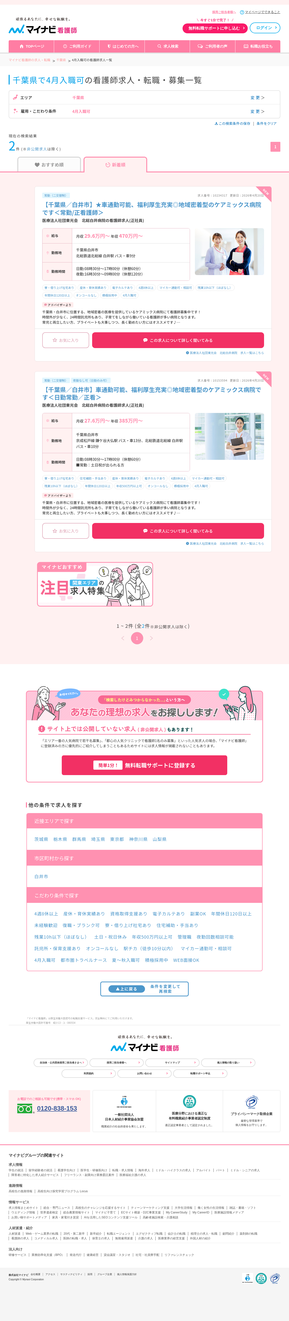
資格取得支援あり (129, 913)
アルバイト (203, 1170)
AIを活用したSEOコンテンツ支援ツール (111, 1217)
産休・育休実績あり (93, 287)
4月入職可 (129, 295)
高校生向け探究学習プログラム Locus (63, 1191)
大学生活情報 (183, 1207)
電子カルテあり (122, 287)
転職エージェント (119, 1233)
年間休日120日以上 (57, 295)
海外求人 (144, 1170)
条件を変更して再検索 (144, 988)
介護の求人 (145, 1238)
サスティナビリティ (71, 1274)
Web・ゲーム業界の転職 (42, 1233)
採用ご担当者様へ (224, 12)
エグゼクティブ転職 (149, 1233)
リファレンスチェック (179, 1255)
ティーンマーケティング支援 (150, 1207)
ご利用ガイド (80, 46)
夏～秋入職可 (126, 960)
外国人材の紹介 (200, 1238)
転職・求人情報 (122, 1170)
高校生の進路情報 (20, 1191)
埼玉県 (98, 839)
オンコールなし (86, 295)
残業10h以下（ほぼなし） (215, 287)
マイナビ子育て (105, 1212)
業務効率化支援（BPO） (48, 1255)
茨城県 (41, 839)
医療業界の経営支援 (171, 1238)
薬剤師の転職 (248, 1233)
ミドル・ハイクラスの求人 (173, 1170)
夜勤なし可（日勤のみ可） (91, 380)
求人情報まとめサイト (23, 1207)
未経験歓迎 (46, 925)
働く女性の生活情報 (211, 1207)
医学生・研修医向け (94, 1170)
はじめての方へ (126, 46)
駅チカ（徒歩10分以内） (150, 948)
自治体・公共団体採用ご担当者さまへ (61, 1062)
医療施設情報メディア (229, 1212)
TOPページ (35, 46)
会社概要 (36, 1274)
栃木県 (60, 839)
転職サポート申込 (200, 1073)
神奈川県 (138, 839)
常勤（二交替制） (56, 195)
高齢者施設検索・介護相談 (160, 1217)
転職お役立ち (261, 46)
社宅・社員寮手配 (147, 1255)
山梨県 (160, 839)
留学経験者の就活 (40, 1170)
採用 (89, 1274)
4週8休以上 (146, 287)
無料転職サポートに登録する (144, 765)
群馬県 (79, 839)
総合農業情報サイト (76, 1212)
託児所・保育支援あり (57, 948)
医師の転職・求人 (75, 1238)
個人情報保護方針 (127, 1274)
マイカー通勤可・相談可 (175, 287)
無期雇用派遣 (124, 1238)
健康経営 (93, 1255)
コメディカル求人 (46, 1238)
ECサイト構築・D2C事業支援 (141, 1212)
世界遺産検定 (49, 1212)
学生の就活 (16, 1170)
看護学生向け (66, 1170)
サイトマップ (172, 1062)
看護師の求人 (20, 1238)
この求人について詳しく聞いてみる (178, 340)
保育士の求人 (101, 1238)
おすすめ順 (49, 164)
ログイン (264, 28)
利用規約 (89, 1073)
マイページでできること (262, 12)
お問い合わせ (144, 1073)
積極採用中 (109, 295)
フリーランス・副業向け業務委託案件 (89, 1175)
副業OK (198, 913)
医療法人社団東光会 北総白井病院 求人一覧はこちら (227, 353)
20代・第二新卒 (73, 1233)
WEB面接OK (186, 960)
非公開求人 (37, 148)
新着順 (115, 164)
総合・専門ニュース (56, 1207)
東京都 (117, 839)
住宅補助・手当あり (93, 478)
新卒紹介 (96, 1233)
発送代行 (76, 1255)
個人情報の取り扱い (228, 1062)
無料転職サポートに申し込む (214, 28)
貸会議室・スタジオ (117, 1255)
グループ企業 (104, 1274)
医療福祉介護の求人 (133, 1175)
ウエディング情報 (23, 1212)
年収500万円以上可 (129, 486)
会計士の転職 (177, 1233)
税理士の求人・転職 (204, 1233)
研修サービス (17, 1255)
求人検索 (171, 46)
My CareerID (200, 1212)
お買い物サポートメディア (29, 1217)
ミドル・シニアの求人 (245, 1170)
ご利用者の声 (216, 46)
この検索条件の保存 (233, 123)
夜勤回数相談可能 (215, 936)
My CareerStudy (176, 1212)
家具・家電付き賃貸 (65, 1217)
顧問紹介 (228, 1233)
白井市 (41, 876)
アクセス (50, 1274)
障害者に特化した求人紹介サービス (35, 1175)
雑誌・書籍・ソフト (242, 1207)
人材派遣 (15, 1233)
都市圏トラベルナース (84, 960)
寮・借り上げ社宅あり (59, 287)
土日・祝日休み (110, 936)
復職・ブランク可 (81, 925)
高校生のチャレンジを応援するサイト (100, 1207)
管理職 (185, 936)
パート (220, 1170)
